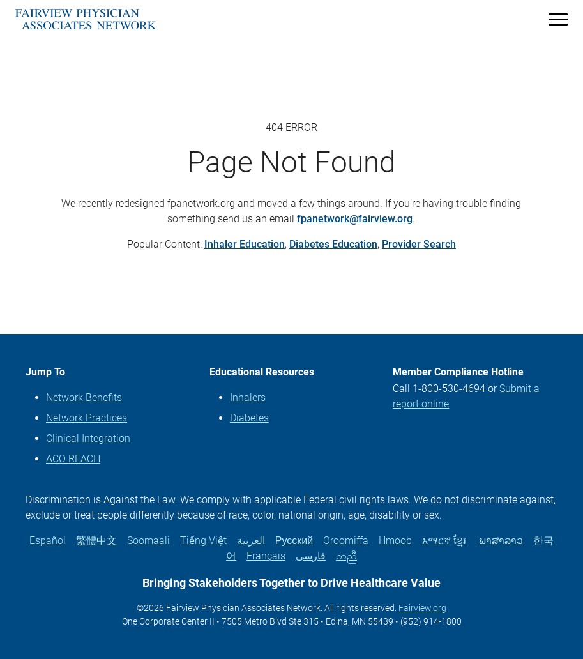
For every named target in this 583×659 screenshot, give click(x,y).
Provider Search (419, 244)
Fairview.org (422, 608)
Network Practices (86, 418)
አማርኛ (436, 540)
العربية (251, 540)
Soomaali (148, 540)
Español (47, 540)
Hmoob (395, 540)
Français (265, 556)
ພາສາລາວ (501, 540)
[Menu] (558, 18)
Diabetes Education (333, 244)
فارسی (311, 556)
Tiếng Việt (203, 540)
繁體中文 (96, 540)
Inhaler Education (244, 244)
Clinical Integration (88, 438)
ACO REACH (73, 459)
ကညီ (346, 556)
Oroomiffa (345, 540)
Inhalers (248, 397)
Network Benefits (84, 397)
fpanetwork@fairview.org (355, 219)
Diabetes (249, 418)
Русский (294, 540)
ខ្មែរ (459, 540)
